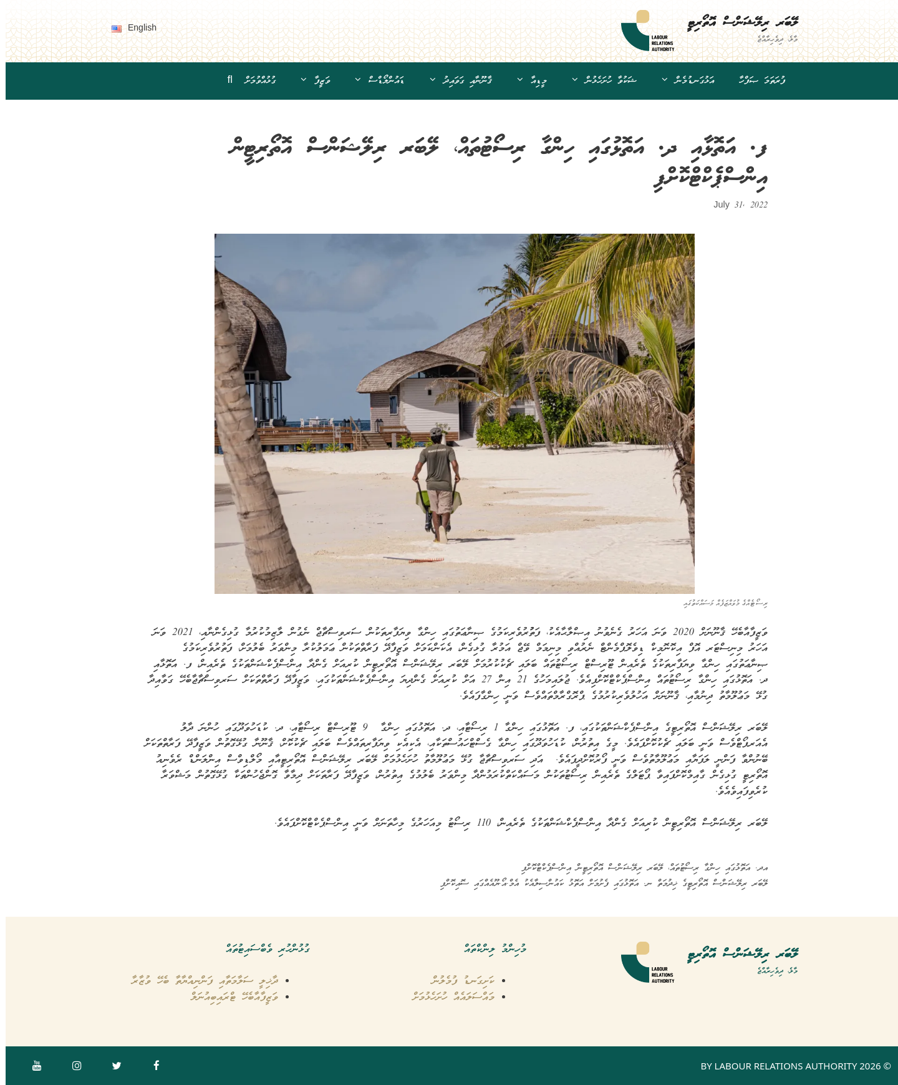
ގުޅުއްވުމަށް (254, 81)
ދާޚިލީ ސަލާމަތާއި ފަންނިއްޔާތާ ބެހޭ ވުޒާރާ (199, 981)
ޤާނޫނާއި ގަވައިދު (449, 81)
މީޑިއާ (520, 81)
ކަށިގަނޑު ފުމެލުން (458, 981)
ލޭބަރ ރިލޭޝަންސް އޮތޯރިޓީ (737, 23)
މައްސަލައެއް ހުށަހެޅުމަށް (448, 997)
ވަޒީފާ (303, 81)
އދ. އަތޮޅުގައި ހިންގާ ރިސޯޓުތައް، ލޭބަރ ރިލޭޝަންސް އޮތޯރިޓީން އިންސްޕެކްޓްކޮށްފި (639, 868)
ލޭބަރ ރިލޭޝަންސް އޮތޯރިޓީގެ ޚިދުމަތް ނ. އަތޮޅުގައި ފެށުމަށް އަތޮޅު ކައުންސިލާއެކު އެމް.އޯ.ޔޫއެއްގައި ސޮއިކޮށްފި (598, 884)
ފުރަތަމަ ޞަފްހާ (756, 81)
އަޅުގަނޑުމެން (676, 81)
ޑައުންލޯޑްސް (368, 81)
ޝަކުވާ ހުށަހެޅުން (592, 81)
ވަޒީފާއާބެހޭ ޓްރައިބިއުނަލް (229, 997)
